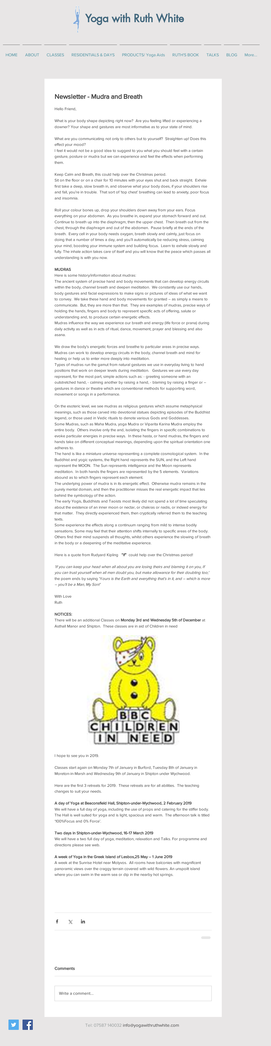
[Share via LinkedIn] (82, 921)
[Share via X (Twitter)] (70, 921)
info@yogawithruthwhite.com (151, 1025)
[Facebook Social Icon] (27, 1025)
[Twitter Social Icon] (13, 1025)
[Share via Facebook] (57, 921)
